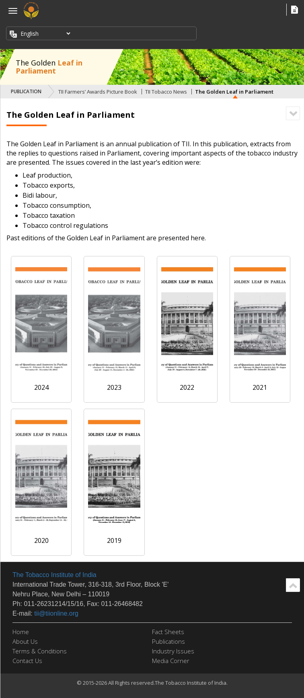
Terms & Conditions (39, 651)
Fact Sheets (168, 632)
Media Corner (170, 661)
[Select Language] (44, 33)
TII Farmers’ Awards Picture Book (97, 91)
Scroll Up (293, 585)
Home (20, 632)
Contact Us (27, 661)
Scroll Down (293, 113)
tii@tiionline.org (56, 613)
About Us (25, 641)
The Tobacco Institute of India (54, 574)
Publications (168, 641)
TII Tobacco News (166, 91)
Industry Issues (173, 651)
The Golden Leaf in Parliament (234, 91)
